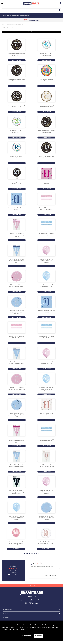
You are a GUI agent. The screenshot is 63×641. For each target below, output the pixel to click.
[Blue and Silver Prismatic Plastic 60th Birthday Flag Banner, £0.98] (16, 456)
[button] (31, 32)
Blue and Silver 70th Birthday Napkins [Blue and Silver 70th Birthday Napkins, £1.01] (46, 311)
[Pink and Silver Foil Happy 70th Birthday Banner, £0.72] (16, 327)
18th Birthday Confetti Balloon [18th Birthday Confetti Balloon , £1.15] (16, 157)
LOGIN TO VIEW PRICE (16, 60)
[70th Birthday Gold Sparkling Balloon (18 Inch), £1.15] (16, 45)
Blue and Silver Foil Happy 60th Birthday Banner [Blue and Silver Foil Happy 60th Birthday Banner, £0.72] (46, 439)
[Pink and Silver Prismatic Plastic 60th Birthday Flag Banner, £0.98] (16, 430)
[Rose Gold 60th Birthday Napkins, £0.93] (46, 404)
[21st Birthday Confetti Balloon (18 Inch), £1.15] (16, 122)
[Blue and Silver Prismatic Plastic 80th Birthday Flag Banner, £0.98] (16, 250)
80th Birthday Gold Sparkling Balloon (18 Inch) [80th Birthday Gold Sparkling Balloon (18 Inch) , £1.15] (46, 131)
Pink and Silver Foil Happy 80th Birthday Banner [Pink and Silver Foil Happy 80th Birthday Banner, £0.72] (46, 208)
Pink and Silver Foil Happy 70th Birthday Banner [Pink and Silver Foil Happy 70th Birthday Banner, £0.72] (16, 337)
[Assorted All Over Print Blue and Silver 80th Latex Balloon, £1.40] (46, 276)
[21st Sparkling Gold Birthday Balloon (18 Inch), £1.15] (16, 173)
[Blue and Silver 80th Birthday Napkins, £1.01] (16, 199)
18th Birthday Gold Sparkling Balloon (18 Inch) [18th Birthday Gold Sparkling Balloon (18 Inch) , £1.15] (46, 157)
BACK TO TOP (31, 585)
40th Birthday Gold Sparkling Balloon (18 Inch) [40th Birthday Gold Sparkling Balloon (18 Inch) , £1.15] (16, 80)
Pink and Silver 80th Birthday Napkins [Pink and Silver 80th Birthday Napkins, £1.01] (46, 182)
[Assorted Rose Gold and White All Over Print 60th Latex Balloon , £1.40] (16, 533)
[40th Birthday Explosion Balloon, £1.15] (46, 70)
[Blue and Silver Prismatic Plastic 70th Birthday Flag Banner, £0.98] (16, 353)
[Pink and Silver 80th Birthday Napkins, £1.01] (46, 173)
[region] (43, 569)
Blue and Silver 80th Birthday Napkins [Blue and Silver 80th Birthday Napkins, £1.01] (16, 208)
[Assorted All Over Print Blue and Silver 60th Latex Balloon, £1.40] (16, 507)
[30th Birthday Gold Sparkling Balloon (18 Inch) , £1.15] (16, 96)
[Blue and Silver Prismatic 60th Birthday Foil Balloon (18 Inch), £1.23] (46, 507)
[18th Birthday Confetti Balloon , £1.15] (16, 147)
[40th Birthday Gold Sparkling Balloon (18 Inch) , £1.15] (16, 70)
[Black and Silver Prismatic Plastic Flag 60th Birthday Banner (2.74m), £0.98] (16, 481)
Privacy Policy (20, 630)
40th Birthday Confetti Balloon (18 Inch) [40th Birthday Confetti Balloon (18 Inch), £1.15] (46, 54)
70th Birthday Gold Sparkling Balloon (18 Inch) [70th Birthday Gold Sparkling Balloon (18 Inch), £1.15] (17, 54)
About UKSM (6, 613)
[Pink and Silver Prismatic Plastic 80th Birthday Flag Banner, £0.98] (16, 224)
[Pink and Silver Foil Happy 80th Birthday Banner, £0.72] (46, 199)
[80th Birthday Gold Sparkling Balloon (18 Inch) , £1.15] (46, 122)
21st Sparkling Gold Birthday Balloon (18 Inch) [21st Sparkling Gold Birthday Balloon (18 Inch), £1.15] (17, 182)
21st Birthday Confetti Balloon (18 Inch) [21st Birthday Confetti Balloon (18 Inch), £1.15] (16, 131)
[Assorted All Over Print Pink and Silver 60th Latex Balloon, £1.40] (46, 481)
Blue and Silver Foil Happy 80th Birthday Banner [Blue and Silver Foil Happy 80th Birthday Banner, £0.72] (46, 234)
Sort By (3, 27)
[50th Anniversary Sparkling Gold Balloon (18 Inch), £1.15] (46, 96)
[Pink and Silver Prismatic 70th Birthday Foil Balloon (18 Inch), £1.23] (16, 379)
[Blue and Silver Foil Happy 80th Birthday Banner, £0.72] (46, 224)
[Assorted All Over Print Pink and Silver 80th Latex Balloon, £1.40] (46, 250)
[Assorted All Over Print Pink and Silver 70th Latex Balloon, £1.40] (46, 353)
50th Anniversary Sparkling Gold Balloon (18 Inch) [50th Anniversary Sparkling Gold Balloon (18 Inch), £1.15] (46, 105)
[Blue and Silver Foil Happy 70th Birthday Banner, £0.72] (46, 327)
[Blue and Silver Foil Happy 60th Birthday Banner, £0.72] (46, 430)
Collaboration (6, 617)
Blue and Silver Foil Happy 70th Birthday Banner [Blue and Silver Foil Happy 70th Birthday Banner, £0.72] (46, 337)
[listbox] (12, 28)
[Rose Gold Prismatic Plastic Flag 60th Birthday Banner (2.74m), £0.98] (46, 456)
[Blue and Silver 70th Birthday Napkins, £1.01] (46, 302)
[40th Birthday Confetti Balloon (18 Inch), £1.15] (46, 45)
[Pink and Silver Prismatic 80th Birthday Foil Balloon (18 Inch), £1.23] (16, 276)
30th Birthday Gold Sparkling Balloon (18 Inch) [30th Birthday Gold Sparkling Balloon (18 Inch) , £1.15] (17, 105)
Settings (26, 636)
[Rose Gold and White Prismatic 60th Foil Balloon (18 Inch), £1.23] (46, 533)
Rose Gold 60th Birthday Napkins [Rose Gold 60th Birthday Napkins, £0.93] (46, 414)
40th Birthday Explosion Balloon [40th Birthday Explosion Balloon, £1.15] (46, 80)
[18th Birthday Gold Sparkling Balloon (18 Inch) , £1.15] (46, 147)
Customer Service (7, 609)
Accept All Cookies (38, 636)
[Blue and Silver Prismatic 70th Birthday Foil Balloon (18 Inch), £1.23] (16, 404)
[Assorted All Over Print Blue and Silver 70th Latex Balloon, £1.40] (46, 379)
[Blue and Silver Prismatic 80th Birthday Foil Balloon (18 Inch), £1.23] (16, 302)
